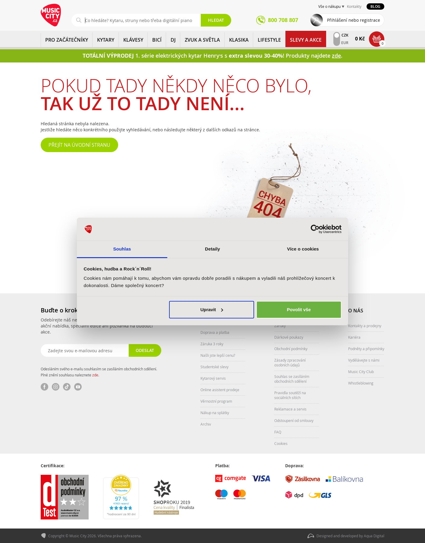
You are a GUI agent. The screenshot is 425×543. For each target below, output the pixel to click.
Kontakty (354, 6)
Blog (375, 6)
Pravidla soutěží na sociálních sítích (290, 395)
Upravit (211, 309)
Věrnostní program (216, 401)
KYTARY (105, 40)
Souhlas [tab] (122, 248)
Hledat (216, 20)
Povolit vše (299, 309)
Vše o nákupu (329, 6)
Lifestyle (269, 40)
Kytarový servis (213, 378)
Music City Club (361, 371)
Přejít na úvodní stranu (79, 145)
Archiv (205, 424)
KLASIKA (239, 40)
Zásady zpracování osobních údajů (290, 362)
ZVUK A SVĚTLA (202, 40)
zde (95, 374)
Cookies (281, 443)
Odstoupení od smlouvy (293, 420)
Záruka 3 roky (211, 343)
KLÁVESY (133, 40)
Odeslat (145, 350)
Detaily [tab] (212, 248)
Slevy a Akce (306, 40)
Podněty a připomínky (366, 348)
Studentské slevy (214, 366)
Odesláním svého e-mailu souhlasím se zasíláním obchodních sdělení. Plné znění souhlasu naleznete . (99, 371)
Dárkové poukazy (288, 337)
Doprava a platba (214, 332)
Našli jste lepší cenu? (217, 355)
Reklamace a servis (290, 409)
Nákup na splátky (214, 412)
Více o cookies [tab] (303, 248)
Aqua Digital (374, 535)
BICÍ (157, 40)
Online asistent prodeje (219, 389)
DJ (173, 40)
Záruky (280, 325)
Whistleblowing (360, 383)
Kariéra (354, 337)
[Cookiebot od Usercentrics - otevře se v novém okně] (315, 229)
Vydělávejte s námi (363, 360)
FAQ (277, 432)
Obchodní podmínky (290, 348)
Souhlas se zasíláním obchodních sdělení (291, 379)
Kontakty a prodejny (364, 325)
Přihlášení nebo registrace (353, 20)
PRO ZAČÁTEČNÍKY (66, 40)
